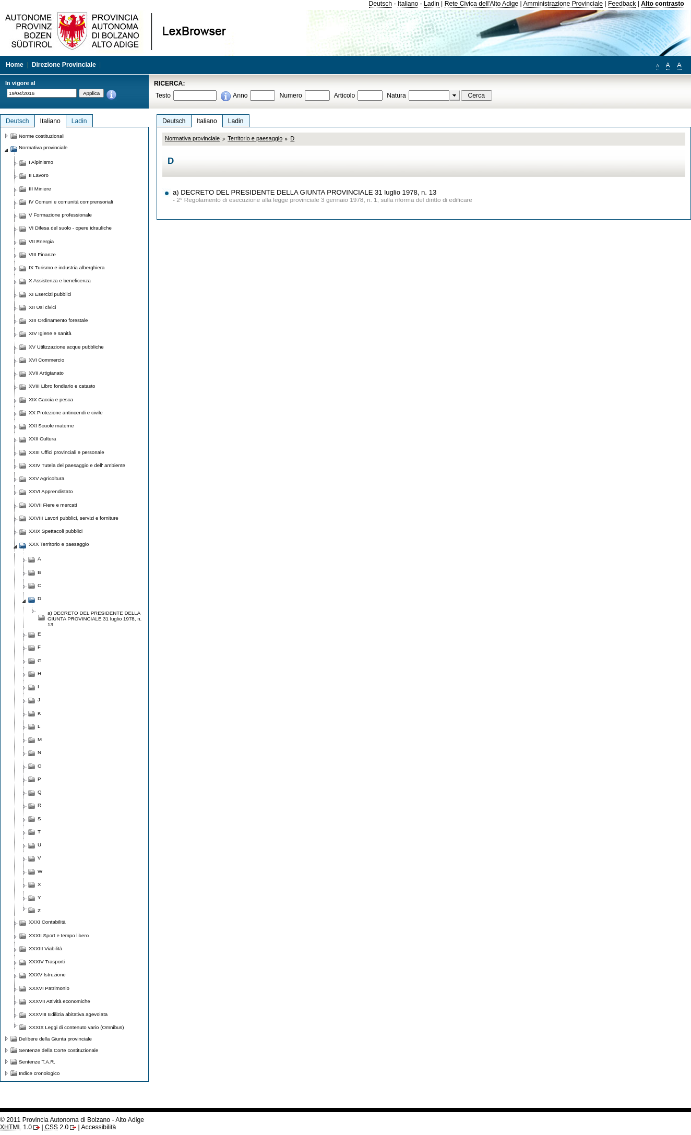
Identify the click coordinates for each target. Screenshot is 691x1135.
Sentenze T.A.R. (37, 1062)
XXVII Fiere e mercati (53, 505)
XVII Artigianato (46, 373)
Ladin (431, 3)
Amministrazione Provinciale (563, 3)
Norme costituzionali (42, 136)
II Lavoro (39, 175)
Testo (163, 95)
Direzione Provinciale (64, 64)
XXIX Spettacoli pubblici (55, 531)
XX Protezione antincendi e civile (66, 412)
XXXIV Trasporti (47, 961)
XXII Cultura (42, 438)
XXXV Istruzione (47, 974)
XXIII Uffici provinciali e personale (66, 452)
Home (14, 64)
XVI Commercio (46, 360)
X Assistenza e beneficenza (60, 280)
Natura (396, 95)
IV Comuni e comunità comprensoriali (71, 202)
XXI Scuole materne (51, 425)
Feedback (622, 3)
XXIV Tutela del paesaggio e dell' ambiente (77, 465)
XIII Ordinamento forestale (58, 320)
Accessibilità (98, 1127)
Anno (240, 95)
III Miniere (40, 189)
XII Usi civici (42, 307)
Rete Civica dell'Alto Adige (482, 3)
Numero (290, 95)
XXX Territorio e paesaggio (59, 544)
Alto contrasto (662, 3)
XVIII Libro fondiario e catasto (62, 386)
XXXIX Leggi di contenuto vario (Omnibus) (76, 1027)
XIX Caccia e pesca (51, 399)
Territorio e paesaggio (255, 138)
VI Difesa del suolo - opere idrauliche (70, 228)
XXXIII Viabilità (45, 948)
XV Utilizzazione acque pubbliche (66, 347)
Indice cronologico (39, 1073)
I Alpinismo (41, 162)
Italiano (408, 3)
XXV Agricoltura (46, 478)
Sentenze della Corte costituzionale (58, 1050)
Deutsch (380, 3)
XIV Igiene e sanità (50, 333)
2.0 (56, 1127)
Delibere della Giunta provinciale (55, 1039)
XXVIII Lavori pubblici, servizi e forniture (73, 518)
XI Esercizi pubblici (50, 294)
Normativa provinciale (192, 138)
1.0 (16, 1127)
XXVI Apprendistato (51, 491)
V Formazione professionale (60, 215)
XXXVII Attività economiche (59, 1001)
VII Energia (41, 241)
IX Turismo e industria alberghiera (66, 267)
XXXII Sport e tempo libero (59, 935)
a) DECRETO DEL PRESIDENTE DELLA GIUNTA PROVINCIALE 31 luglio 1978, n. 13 (304, 192)
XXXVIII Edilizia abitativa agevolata (68, 1014)
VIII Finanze (42, 254)
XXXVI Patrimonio (49, 988)
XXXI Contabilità (47, 922)
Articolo (344, 95)
